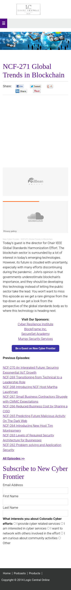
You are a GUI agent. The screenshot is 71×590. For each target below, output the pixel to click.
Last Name (10, 507)
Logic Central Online (28, 9)
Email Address (13, 485)
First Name (10, 496)
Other (7, 543)
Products (34, 573)
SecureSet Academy (35, 334)
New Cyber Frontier (11, 239)
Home (7, 573)
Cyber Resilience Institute (35, 324)
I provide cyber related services (38, 524)
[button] (3, 23)
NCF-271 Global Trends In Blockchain (37, 239)
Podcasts (20, 573)
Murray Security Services (35, 339)
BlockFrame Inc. (35, 329)
